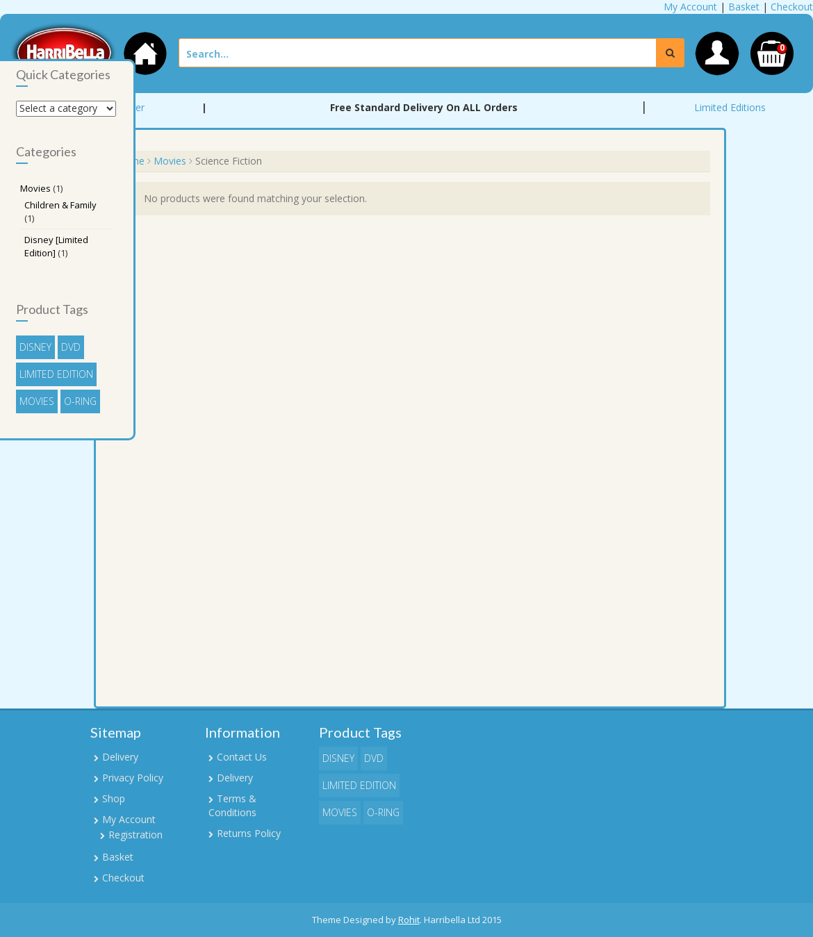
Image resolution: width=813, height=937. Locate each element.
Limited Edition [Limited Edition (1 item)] (56, 374)
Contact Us (242, 756)
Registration (135, 834)
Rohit (409, 919)
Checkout (792, 6)
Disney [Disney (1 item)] (35, 347)
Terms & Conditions (232, 805)
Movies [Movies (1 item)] (36, 401)
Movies (170, 160)
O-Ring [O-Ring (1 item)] (80, 401)
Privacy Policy (132, 777)
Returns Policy (249, 833)
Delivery (120, 756)
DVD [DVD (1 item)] (71, 347)
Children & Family (60, 205)
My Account (690, 6)
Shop (113, 798)
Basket (743, 6)
